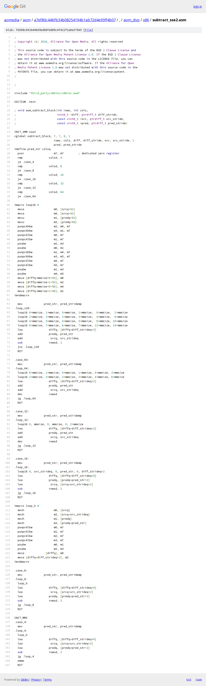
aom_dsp (132, 19)
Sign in (197, 6)
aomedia (11, 19)
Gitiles (25, 679)
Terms (47, 679)
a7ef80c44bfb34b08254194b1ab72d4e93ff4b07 (75, 19)
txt (188, 679)
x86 (146, 19)
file (88, 30)
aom (27, 19)
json (198, 679)
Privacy (36, 679)
